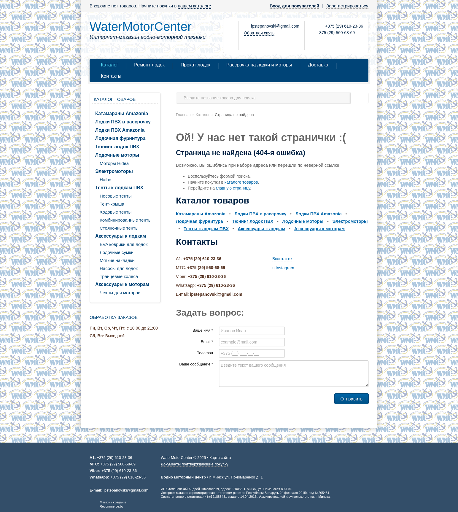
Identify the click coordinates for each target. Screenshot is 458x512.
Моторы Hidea (114, 163)
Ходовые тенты (115, 211)
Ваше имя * (203, 330)
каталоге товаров (241, 182)
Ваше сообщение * (196, 364)
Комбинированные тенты (126, 219)
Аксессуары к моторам (122, 284)
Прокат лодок (195, 64)
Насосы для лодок (119, 268)
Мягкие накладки (117, 260)
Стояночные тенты (119, 227)
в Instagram (283, 267)
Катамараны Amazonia (121, 113)
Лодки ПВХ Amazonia (119, 130)
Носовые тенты (115, 195)
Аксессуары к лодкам (120, 235)
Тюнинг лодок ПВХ (117, 146)
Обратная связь (259, 33)
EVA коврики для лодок (124, 244)
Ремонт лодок (149, 64)
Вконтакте (282, 258)
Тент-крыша (112, 203)
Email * (207, 341)
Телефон (205, 353)
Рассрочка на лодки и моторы (259, 64)
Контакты (111, 76)
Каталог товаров (115, 99)
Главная (183, 114)
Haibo (105, 179)
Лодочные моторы (117, 155)
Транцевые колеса (119, 276)
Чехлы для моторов (120, 292)
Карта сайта (220, 457)
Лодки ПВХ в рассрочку (123, 121)
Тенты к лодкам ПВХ (119, 187)
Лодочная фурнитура (120, 138)
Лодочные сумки (116, 252)
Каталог (109, 64)
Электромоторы (114, 171)
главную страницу (233, 188)
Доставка (318, 64)
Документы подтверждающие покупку (194, 464)
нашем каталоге (194, 5)
